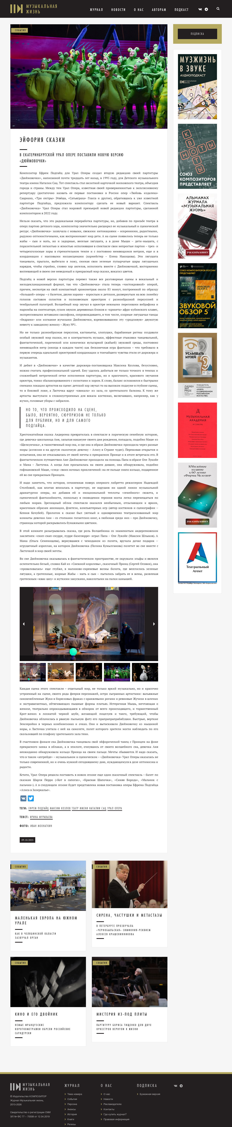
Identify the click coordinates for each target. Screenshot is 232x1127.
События (72, 1099)
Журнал (96, 9)
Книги (71, 1119)
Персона (72, 1104)
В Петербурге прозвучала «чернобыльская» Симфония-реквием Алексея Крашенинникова (124, 930)
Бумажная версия (151, 1094)
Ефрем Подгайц (39, 808)
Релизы (72, 1124)
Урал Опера (114, 808)
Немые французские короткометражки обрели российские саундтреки (43, 1029)
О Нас (139, 9)
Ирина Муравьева (41, 817)
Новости (118, 9)
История (72, 1114)
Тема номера (75, 1094)
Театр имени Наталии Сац (89, 808)
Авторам (159, 9)
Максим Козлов (60, 808)
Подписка (197, 34)
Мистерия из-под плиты (122, 1014)
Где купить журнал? (116, 1114)
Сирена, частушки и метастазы (130, 915)
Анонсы (72, 1109)
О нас (107, 1094)
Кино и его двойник (36, 1014)
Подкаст (182, 9)
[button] (154, 624)
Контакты (109, 1109)
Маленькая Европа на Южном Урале (46, 920)
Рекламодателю (113, 1104)
